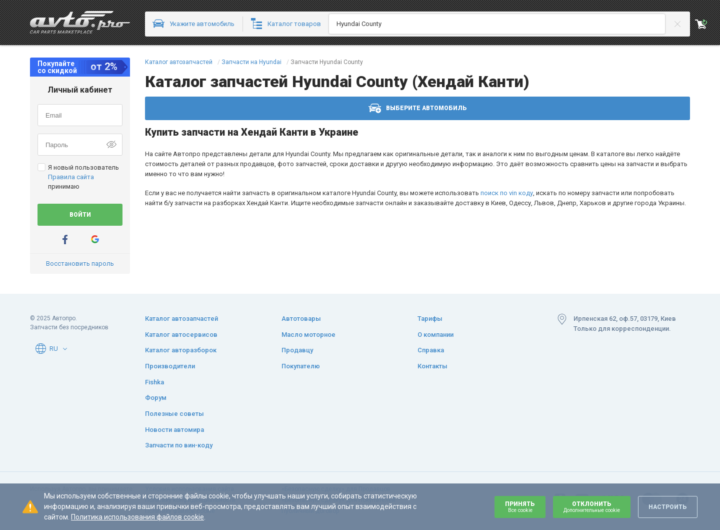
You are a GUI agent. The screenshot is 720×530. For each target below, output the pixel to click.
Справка (431, 350)
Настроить (667, 506)
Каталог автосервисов (181, 334)
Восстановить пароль (80, 263)
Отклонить (592, 506)
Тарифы (430, 318)
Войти (80, 214)
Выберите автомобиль (417, 108)
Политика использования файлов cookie (137, 517)
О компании (436, 334)
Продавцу (297, 350)
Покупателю (301, 366)
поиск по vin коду (506, 193)
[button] (65, 349)
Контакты (433, 366)
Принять (520, 506)
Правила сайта (71, 177)
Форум (155, 397)
